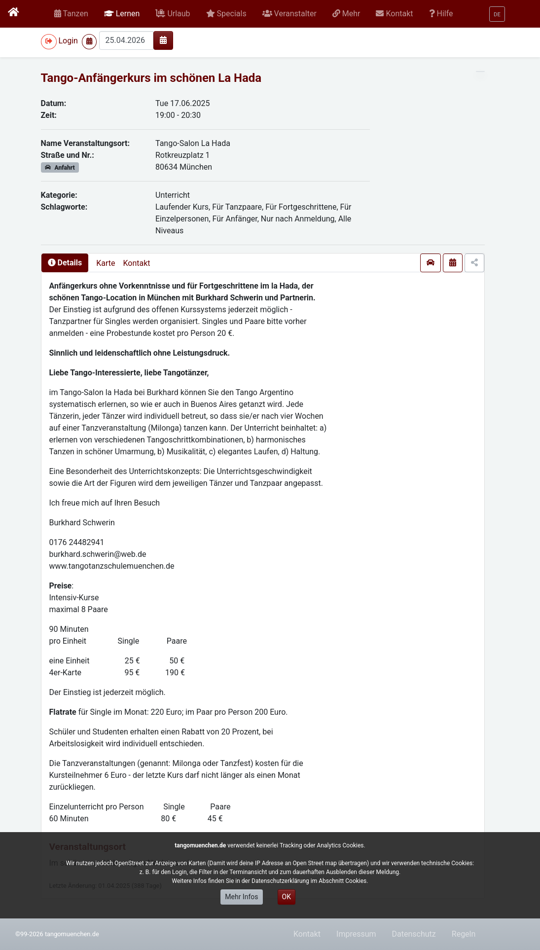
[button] (122, 14)
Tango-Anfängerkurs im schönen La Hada (151, 78)
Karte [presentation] (105, 263)
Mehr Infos (241, 897)
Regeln (464, 934)
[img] (163, 40)
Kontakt (136, 263)
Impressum (356, 934)
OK (286, 897)
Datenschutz (414, 934)
